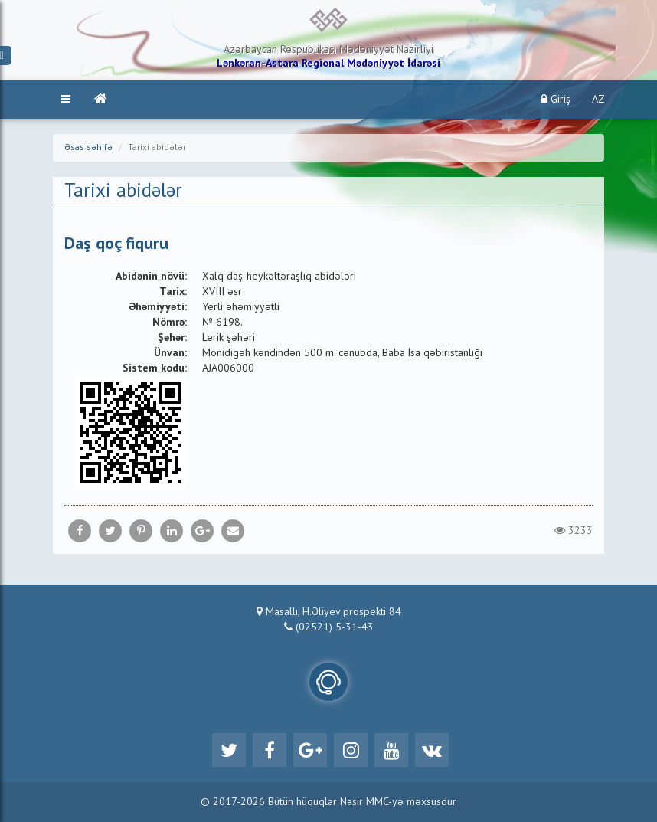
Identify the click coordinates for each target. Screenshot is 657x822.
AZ (598, 99)
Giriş (555, 99)
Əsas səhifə (88, 147)
